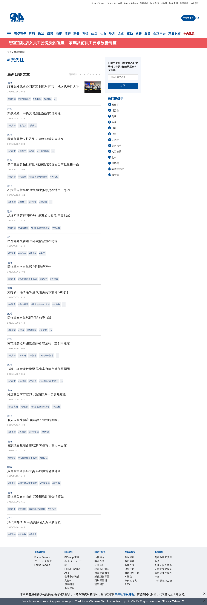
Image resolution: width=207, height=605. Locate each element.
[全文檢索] (198, 18)
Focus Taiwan (98, 3)
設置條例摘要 (70, 574)
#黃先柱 (33, 125)
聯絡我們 (131, 574)
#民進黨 (22, 176)
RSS (115, 582)
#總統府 (43, 202)
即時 (32, 33)
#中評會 (12, 304)
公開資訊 (56, 574)
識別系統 (45, 574)
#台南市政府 (24, 99)
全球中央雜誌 (98, 565)
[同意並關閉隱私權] (204, 594)
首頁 (9, 52)
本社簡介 (34, 574)
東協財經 (174, 33)
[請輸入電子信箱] (123, 77)
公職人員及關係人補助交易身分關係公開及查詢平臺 (85, 590)
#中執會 (22, 253)
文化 (121, 33)
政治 (41, 33)
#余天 (42, 253)
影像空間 (173, 3)
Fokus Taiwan (131, 3)
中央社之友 (105, 582)
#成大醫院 (23, 228)
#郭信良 (24, 406)
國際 (50, 33)
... (55, 99)
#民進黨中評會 (46, 355)
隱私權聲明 (119, 574)
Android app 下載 (56, 565)
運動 (130, 33)
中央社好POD (161, 565)
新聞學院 (130, 565)
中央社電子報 (144, 565)
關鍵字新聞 (19, 52)
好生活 (164, 3)
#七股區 (37, 99)
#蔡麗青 (54, 279)
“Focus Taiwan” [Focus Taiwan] (172, 601)
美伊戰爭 (20, 33)
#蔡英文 (22, 125)
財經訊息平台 (81, 582)
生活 (94, 33)
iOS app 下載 (36, 565)
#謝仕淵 (48, 99)
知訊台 (94, 582)
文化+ (110, 565)
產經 (68, 33)
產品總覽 (34, 582)
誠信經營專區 (103, 574)
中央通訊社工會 (127, 590)
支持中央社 (188, 18)
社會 (103, 33)
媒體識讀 (154, 3)
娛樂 (139, 33)
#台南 (31, 151)
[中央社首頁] (17, 17)
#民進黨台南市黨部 (38, 176)
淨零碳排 (144, 3)
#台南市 (12, 151)
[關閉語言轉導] (204, 601)
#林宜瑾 (22, 355)
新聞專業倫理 (86, 574)
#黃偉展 (33, 534)
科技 (85, 33)
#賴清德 (12, 99)
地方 (112, 33)
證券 (77, 33)
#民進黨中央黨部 (37, 509)
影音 (147, 33)
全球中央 (159, 33)
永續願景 (194, 3)
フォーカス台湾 (114, 3)
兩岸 (59, 33)
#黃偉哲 (12, 457)
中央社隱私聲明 (124, 594)
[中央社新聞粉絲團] (29, 549)
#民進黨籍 (23, 304)
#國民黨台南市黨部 (27, 483)
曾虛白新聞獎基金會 (41, 590)
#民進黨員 (34, 432)
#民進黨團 (13, 406)
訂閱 (123, 85)
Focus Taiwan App (78, 565)
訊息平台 (67, 582)
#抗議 (21, 330)
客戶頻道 (184, 3)
